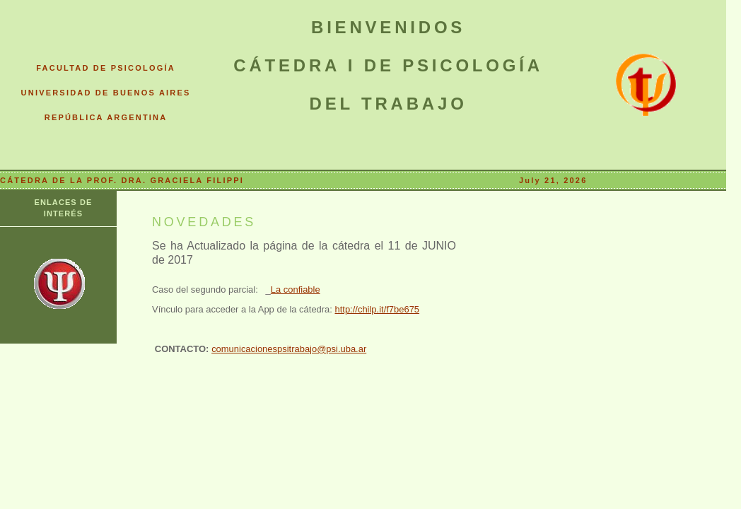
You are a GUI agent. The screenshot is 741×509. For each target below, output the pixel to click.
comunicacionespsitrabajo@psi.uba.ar (288, 349)
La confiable (295, 289)
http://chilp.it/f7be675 (377, 309)
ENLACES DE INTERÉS (64, 208)
